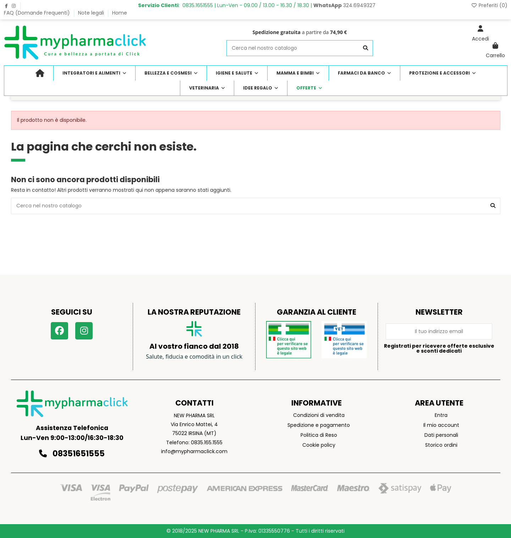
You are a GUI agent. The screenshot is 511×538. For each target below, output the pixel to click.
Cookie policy (318, 445)
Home (119, 12)
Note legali (91, 12)
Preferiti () (489, 5)
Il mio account (441, 425)
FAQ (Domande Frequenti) (37, 12)
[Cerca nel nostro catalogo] (365, 48)
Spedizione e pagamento (318, 425)
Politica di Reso (319, 435)
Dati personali (441, 435)
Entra (441, 415)
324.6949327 (344, 5)
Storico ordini (441, 445)
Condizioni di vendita (319, 415)
